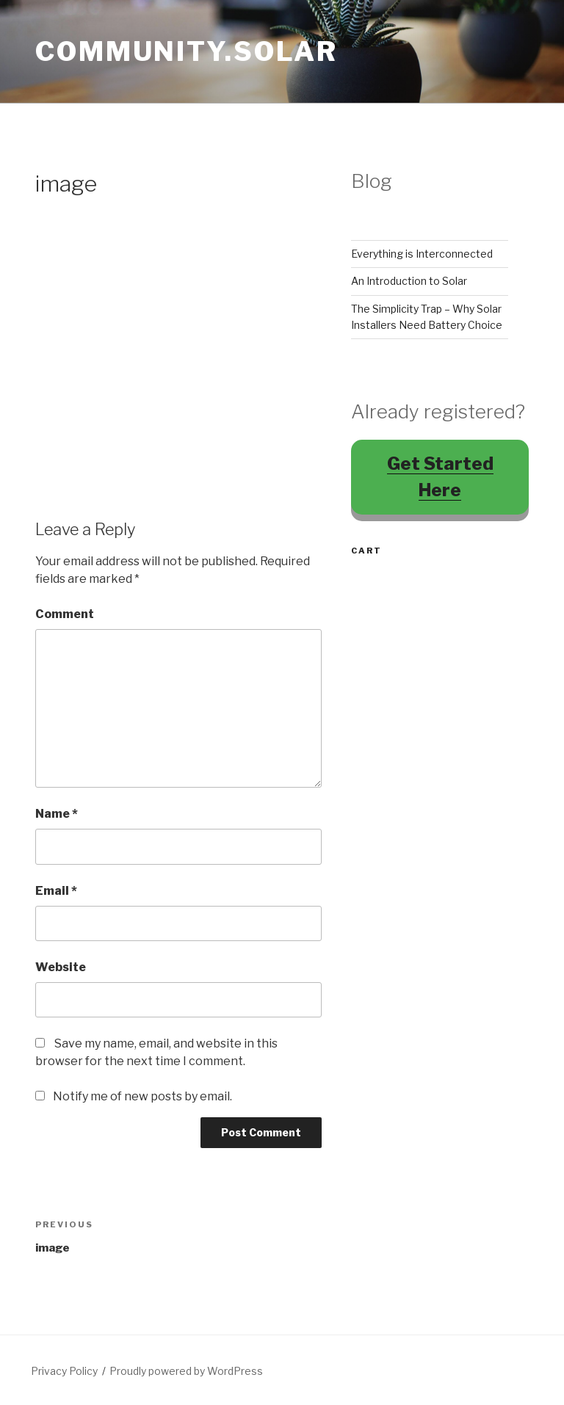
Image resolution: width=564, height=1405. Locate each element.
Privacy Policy (64, 1371)
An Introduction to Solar (409, 281)
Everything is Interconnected (422, 253)
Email (56, 891)
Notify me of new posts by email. (142, 1096)
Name (56, 814)
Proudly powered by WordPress (186, 1371)
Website (60, 967)
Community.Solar (186, 51)
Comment (64, 614)
